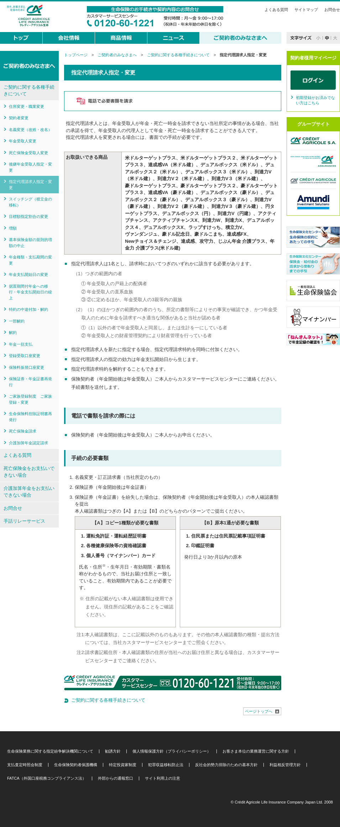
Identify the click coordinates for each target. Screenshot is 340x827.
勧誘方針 (113, 751)
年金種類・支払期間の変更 (30, 260)
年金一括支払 (20, 344)
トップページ (76, 55)
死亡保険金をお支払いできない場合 (29, 472)
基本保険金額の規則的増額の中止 (30, 242)
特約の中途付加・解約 (28, 309)
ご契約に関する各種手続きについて (178, 55)
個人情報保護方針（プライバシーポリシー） (171, 751)
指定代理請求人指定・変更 (30, 184)
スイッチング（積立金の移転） (30, 202)
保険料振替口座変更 (26, 367)
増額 (13, 228)
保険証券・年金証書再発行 (30, 382)
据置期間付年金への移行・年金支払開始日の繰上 (30, 292)
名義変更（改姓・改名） (30, 129)
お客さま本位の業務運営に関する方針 (256, 751)
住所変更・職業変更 (26, 106)
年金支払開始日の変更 (28, 274)
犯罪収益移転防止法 (165, 765)
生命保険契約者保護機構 (75, 765)
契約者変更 (18, 118)
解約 (13, 332)
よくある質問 (276, 9)
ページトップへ (258, 711)
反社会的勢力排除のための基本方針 (226, 765)
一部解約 (17, 321)
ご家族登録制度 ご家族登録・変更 (30, 399)
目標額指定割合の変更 (28, 216)
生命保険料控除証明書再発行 (30, 417)
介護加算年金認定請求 (28, 443)
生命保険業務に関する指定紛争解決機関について (50, 751)
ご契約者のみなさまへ (117, 55)
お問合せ (332, 9)
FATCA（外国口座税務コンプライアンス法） (46, 778)
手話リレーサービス (24, 521)
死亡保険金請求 (22, 431)
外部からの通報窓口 (115, 778)
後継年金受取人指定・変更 (30, 167)
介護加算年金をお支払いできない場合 (29, 492)
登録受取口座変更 (24, 356)
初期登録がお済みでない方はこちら (315, 100)
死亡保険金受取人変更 (28, 153)
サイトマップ (306, 9)
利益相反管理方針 (285, 765)
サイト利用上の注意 (162, 778)
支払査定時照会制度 (24, 765)
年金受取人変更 (22, 141)
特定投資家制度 (122, 765)
